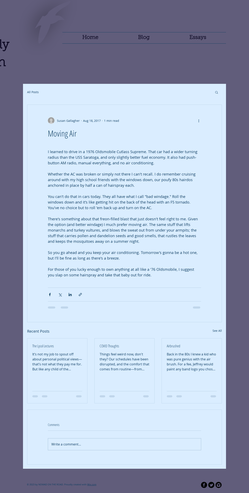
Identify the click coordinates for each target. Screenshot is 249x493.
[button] (217, 92)
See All (217, 331)
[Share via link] (80, 295)
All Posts (33, 92)
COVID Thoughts (109, 345)
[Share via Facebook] (50, 295)
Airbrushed (173, 345)
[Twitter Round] (211, 485)
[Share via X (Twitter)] (60, 295)
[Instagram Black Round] (218, 485)
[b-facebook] (204, 485)
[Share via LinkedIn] (70, 295)
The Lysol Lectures (43, 345)
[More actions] (198, 120)
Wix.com (91, 484)
